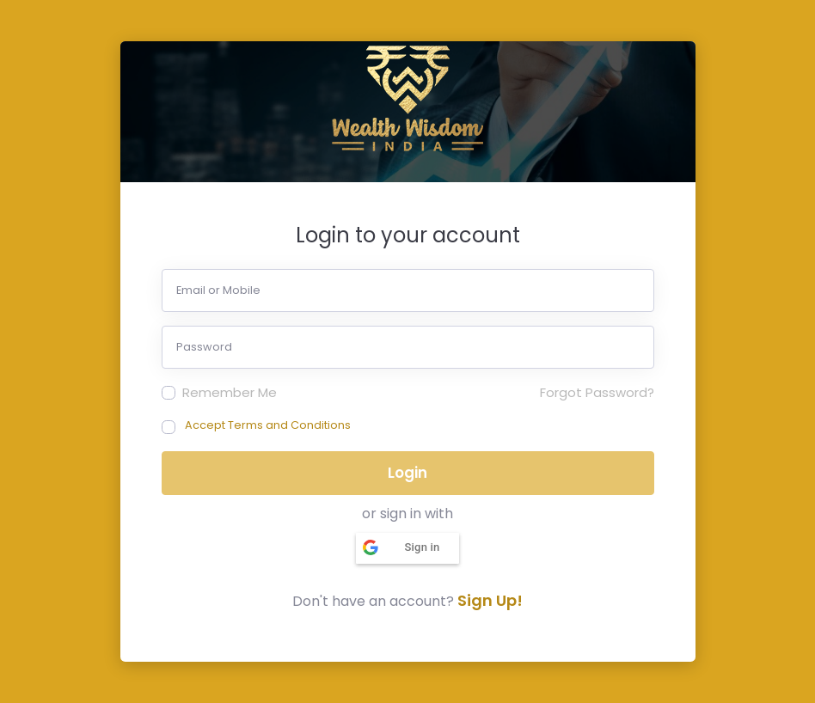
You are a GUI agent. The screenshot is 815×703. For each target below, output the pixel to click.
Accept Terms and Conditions (268, 425)
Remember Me (229, 392)
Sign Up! (490, 600)
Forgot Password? (597, 392)
